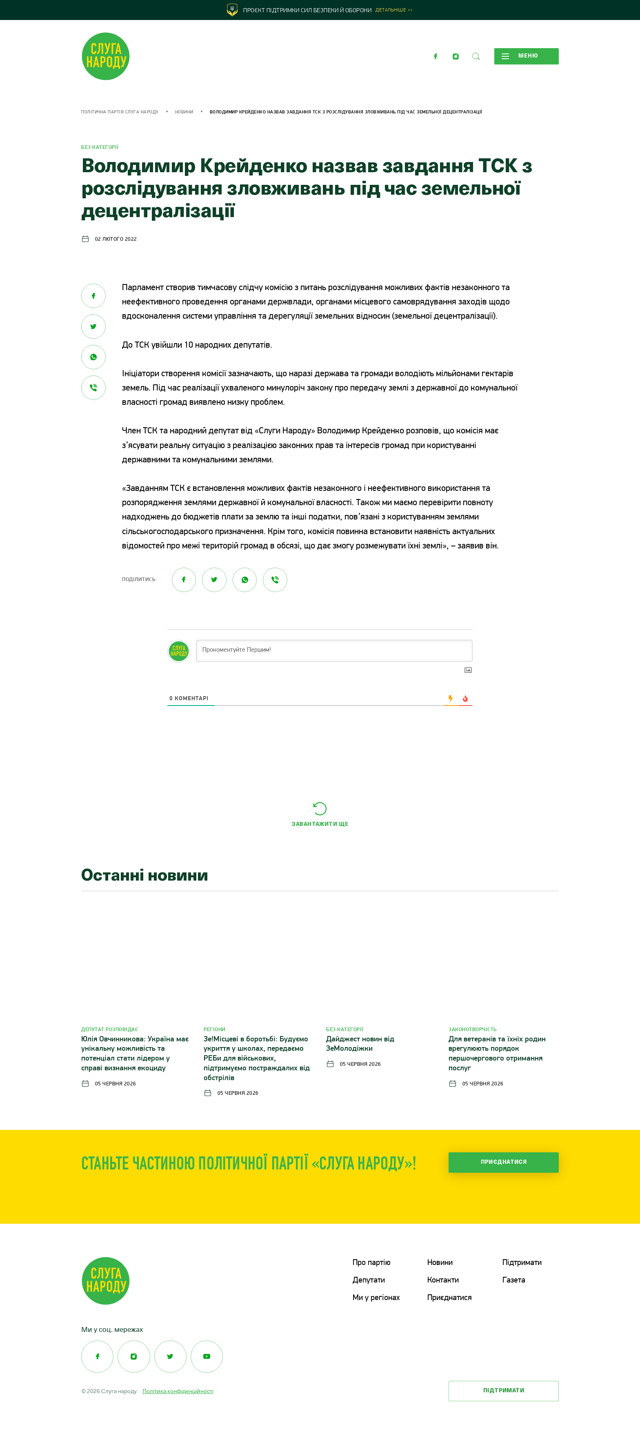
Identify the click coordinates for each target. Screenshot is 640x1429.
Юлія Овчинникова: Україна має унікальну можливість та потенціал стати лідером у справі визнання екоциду (135, 1054)
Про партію (372, 1263)
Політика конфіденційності (177, 1390)
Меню (519, 56)
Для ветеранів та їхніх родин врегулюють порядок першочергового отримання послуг (497, 1054)
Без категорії (100, 147)
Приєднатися (504, 1162)
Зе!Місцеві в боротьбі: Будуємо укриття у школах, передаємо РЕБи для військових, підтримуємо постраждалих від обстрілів (257, 1059)
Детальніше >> (394, 10)
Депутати (369, 1280)
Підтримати (522, 1263)
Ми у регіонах (376, 1298)
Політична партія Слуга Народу (120, 112)
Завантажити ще (319, 824)
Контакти (443, 1280)
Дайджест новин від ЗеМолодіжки (360, 1044)
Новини (184, 112)
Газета (513, 1280)
